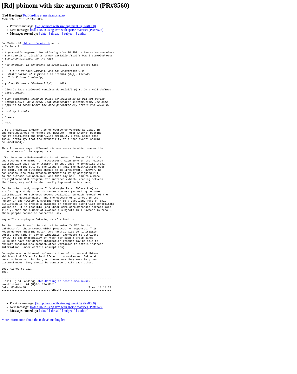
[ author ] (82, 33)
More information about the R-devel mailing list (33, 370)
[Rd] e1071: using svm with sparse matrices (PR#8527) (66, 30)
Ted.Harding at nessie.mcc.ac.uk (43, 15)
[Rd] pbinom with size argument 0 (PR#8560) (65, 26)
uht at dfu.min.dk (36, 44)
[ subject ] (68, 33)
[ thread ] (55, 33)
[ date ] (43, 33)
